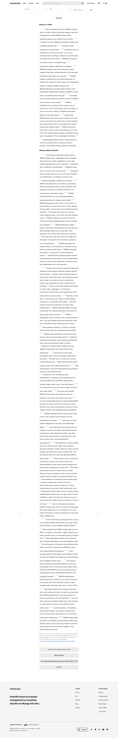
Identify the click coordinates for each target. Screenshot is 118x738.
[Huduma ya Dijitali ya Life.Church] (59, 724)
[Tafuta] (61, 3)
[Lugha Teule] (99, 3)
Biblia (24, 3)
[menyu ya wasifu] (105, 3)
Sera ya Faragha (31, 728)
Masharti (38, 728)
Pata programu (91, 3)
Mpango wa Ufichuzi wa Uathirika (18, 730)
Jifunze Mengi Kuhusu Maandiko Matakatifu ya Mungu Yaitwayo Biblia (57, 641)
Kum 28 (36, 9)
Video (37, 3)
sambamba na (78, 10)
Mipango (31, 3)
